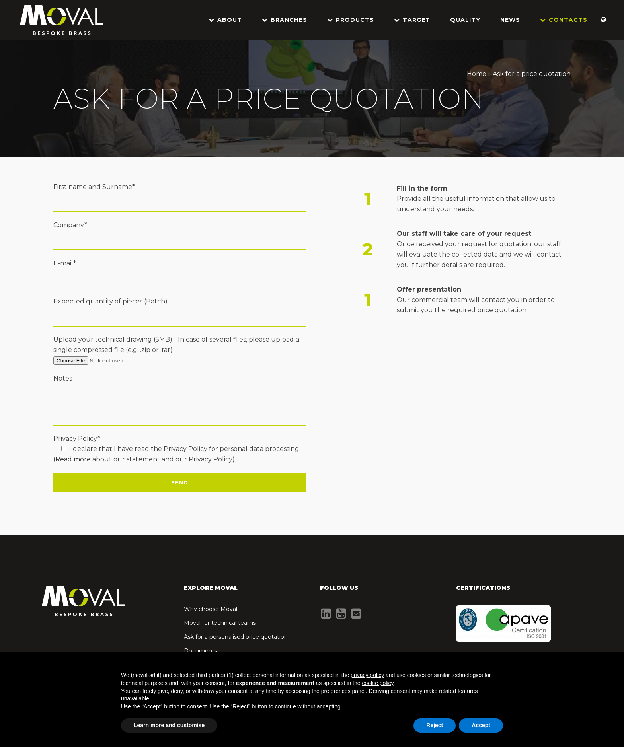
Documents (200, 650)
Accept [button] (481, 725)
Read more (73, 459)
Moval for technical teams (220, 622)
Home (476, 74)
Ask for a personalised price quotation (236, 636)
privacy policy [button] (367, 675)
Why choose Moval (210, 609)
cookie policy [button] (377, 683)
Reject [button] (434, 725)
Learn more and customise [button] (169, 725)
